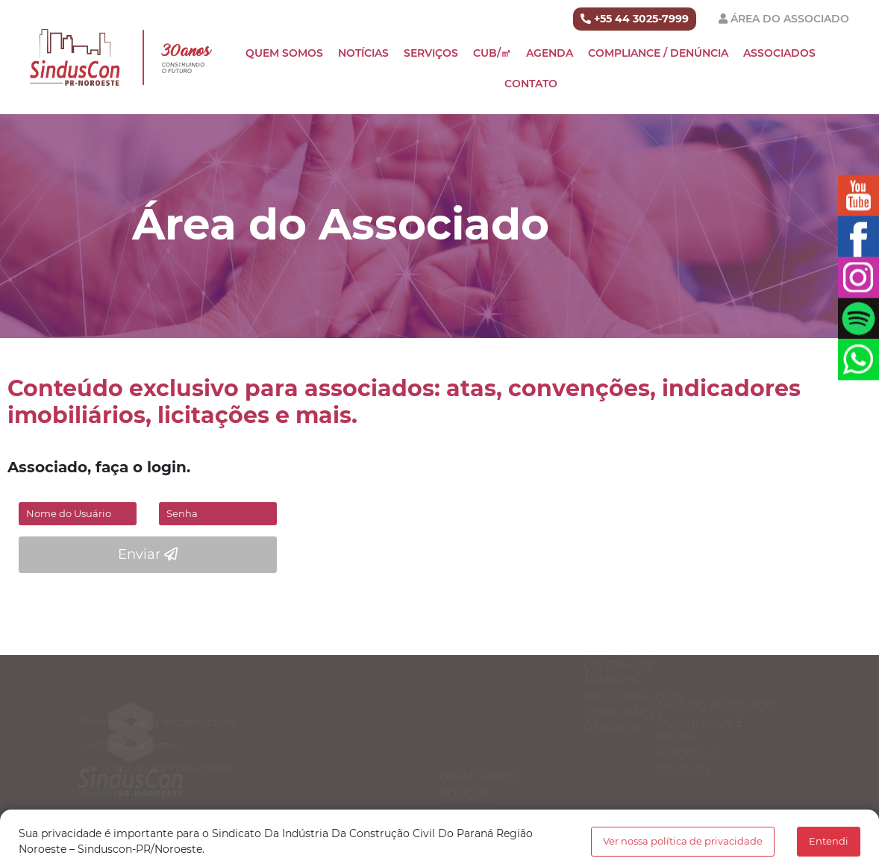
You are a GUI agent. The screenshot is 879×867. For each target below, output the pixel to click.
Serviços (431, 53)
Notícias (363, 53)
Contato (530, 83)
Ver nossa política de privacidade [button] (683, 841)
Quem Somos (284, 53)
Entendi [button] (828, 841)
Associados (779, 53)
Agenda (549, 53)
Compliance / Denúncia (658, 53)
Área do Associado (790, 18)
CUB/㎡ (492, 53)
